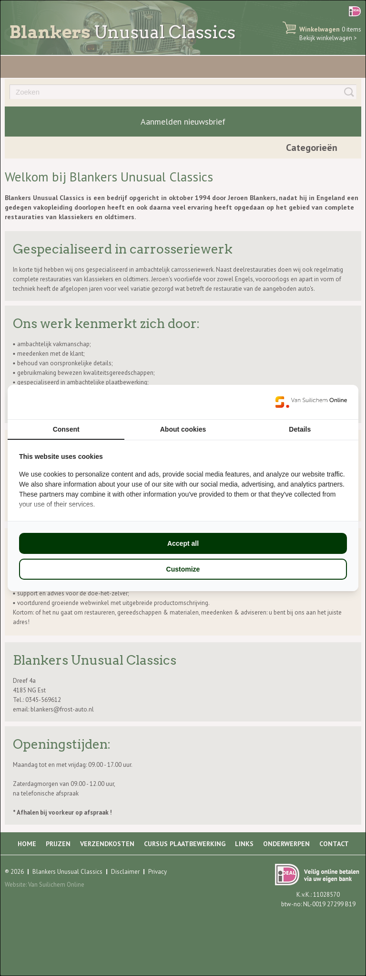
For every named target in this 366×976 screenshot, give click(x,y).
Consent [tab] (66, 429)
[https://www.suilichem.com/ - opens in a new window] (311, 402)
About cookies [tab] (183, 429)
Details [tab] (300, 429)
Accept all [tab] (183, 543)
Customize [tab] (183, 569)
